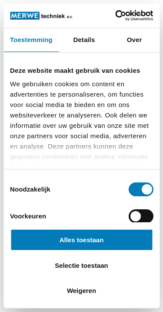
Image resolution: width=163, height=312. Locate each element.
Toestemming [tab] (31, 39)
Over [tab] (134, 39)
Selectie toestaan (81, 265)
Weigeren (81, 290)
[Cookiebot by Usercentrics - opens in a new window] (116, 15)
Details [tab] (84, 39)
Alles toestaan (82, 240)
